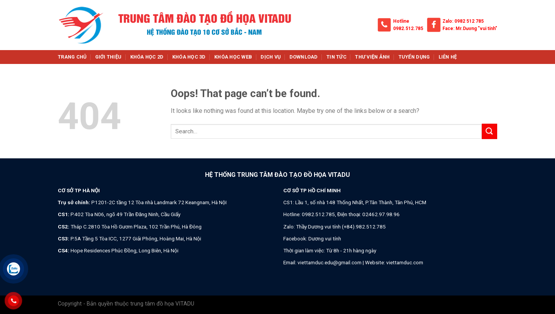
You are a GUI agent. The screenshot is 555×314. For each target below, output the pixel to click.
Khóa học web (233, 57)
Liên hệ (448, 57)
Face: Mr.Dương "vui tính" (469, 28)
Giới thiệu (108, 57)
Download (303, 57)
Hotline (401, 21)
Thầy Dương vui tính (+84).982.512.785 (341, 226)
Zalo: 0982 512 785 (463, 21)
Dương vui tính (324, 238)
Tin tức (336, 57)
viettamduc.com (404, 262)
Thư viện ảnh (372, 57)
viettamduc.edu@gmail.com (330, 262)
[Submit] (489, 131)
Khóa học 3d (189, 57)
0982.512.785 (408, 28)
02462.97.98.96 (381, 214)
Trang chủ (72, 57)
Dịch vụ (271, 57)
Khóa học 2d (147, 57)
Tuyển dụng (414, 57)
